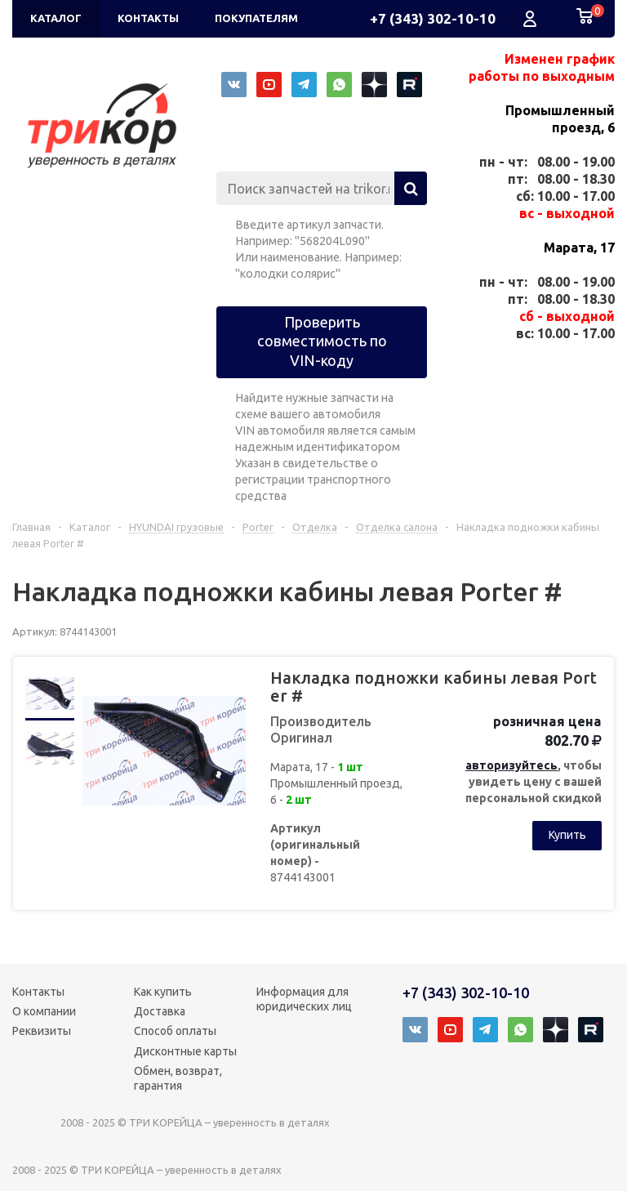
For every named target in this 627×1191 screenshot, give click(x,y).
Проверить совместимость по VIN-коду (322, 341)
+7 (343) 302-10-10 (433, 18)
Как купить (163, 991)
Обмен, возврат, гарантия (178, 1078)
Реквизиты (41, 1030)
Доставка (159, 1011)
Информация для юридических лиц (304, 999)
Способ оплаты (175, 1030)
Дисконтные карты (185, 1051)
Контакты (38, 991)
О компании (44, 1011)
